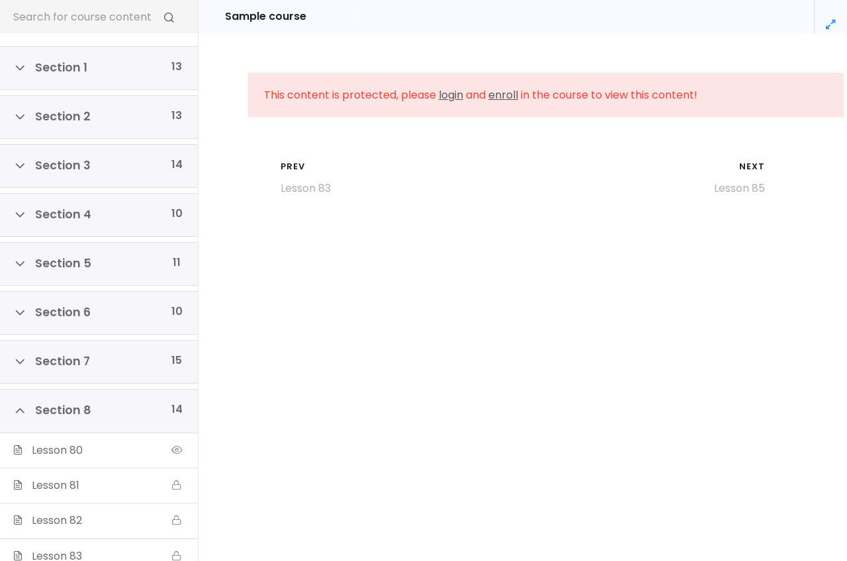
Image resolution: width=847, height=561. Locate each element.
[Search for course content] (168, 16)
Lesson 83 (306, 188)
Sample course (265, 16)
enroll (503, 95)
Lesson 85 (739, 188)
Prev (293, 166)
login (451, 95)
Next (752, 166)
